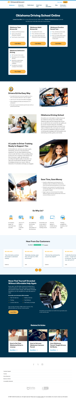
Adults (22, 6)
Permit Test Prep (39, 6)
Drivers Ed (21, 5)
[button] (36, 270)
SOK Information (48, 6)
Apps (61, 6)
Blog (56, 5)
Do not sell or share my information (60, 396)
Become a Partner (7, 378)
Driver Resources (7, 376)
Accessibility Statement (8, 381)
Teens (19, 6)
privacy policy (40, 396)
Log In (65, 2)
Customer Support (7, 371)
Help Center (59, 2)
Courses (5, 373)
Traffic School (30, 5)
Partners (64, 6)
